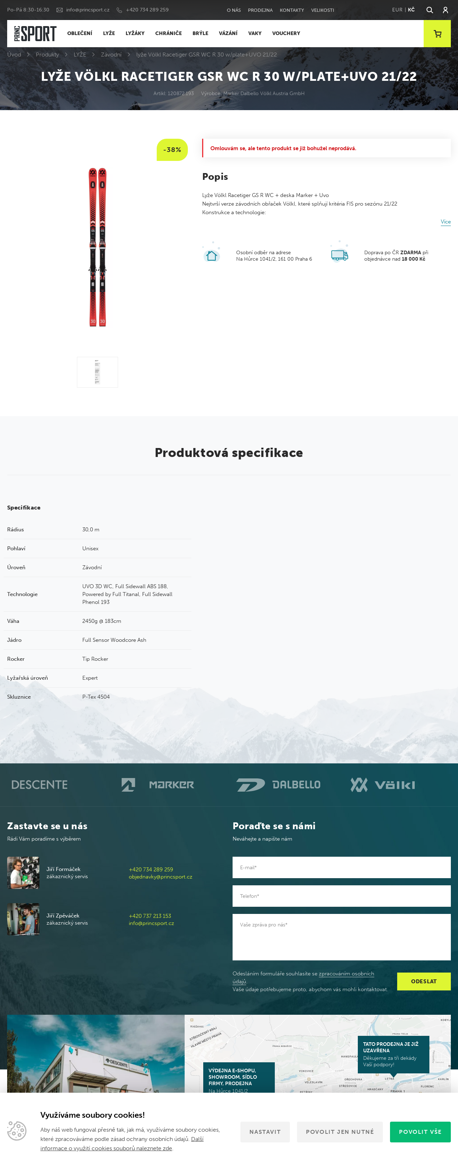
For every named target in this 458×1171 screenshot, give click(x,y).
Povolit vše (420, 1131)
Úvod (14, 54)
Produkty (47, 54)
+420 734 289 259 (147, 10)
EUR (397, 10)
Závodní (111, 54)
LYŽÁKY (135, 33)
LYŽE (109, 33)
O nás (234, 10)
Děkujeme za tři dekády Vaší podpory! (393, 1054)
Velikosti (322, 10)
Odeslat (424, 981)
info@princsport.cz (87, 10)
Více (446, 221)
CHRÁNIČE (168, 33)
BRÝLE (200, 33)
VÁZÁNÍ (228, 33)
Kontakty (292, 10)
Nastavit (265, 1131)
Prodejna (260, 10)
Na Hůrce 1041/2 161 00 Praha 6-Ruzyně (239, 1084)
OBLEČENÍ (79, 33)
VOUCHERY (286, 33)
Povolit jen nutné (340, 1131)
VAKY (255, 33)
